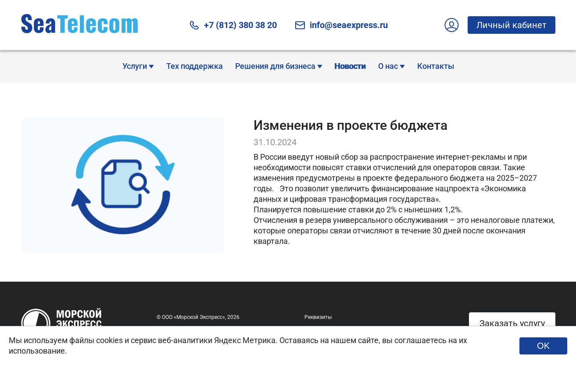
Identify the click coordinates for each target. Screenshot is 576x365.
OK (543, 346)
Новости (350, 66)
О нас (391, 66)
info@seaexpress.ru (341, 25)
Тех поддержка (194, 66)
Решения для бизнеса (278, 66)
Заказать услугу (512, 323)
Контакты (435, 66)
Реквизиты (318, 317)
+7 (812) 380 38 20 (233, 25)
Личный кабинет (507, 24)
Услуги (138, 66)
